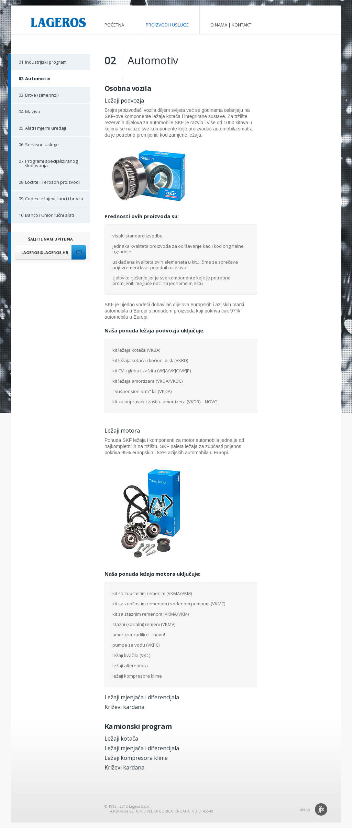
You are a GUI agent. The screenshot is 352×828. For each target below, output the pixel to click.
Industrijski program (39, 63)
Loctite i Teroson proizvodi (45, 184)
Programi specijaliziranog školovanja (44, 163)
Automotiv (30, 80)
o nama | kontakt (230, 25)
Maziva (25, 113)
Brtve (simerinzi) (34, 97)
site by (305, 809)
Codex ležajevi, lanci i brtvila (47, 200)
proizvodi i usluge (167, 25)
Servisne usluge (35, 146)
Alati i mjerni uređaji (38, 130)
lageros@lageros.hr (44, 252)
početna (114, 25)
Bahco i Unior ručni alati (42, 217)
